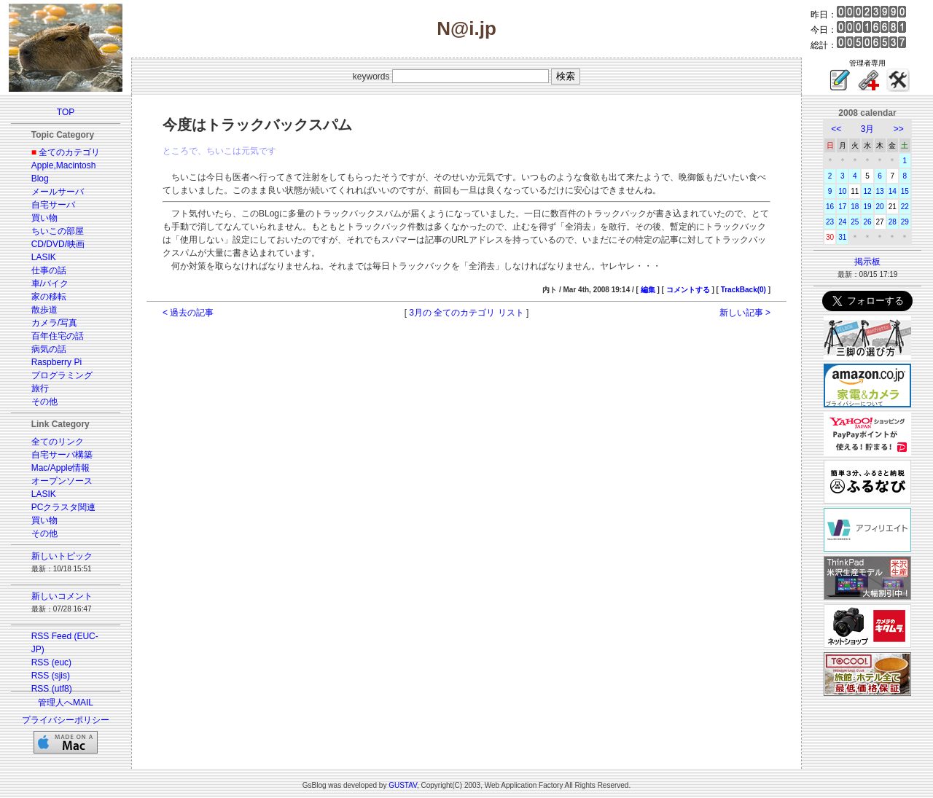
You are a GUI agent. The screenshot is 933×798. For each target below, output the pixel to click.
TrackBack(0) (743, 290)
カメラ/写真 (54, 323)
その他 (44, 401)
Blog (40, 178)
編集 (648, 290)
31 (842, 237)
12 (867, 191)
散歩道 (44, 310)
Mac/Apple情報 (60, 468)
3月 (868, 129)
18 (855, 207)
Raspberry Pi (56, 362)
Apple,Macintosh (63, 165)
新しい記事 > (744, 313)
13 (880, 191)
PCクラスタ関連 (63, 507)
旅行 (40, 388)
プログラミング (62, 375)
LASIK (43, 257)
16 (830, 207)
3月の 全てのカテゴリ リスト (466, 313)
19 (867, 207)
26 (867, 222)
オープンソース (62, 481)
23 (830, 222)
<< (836, 129)
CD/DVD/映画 (58, 244)
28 (893, 222)
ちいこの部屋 (57, 231)
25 (855, 222)
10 (842, 191)
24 (842, 222)
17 (842, 207)
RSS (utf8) (51, 689)
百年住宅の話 (57, 336)
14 (893, 191)
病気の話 (48, 349)
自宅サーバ (53, 205)
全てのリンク (57, 442)
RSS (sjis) (50, 675)
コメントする (688, 290)
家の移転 (48, 297)
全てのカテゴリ (69, 152)
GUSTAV (403, 785)
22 (905, 207)
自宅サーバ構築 (62, 455)
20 (880, 207)
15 (905, 191)
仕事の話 (48, 270)
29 (905, 222)
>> (899, 129)
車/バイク (50, 283)
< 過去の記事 (188, 313)
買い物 (44, 218)
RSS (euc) (51, 662)
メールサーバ (57, 192)
